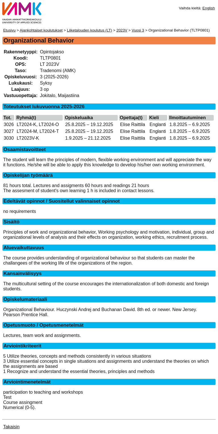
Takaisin (11, 426)
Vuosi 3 (138, 30)
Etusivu (9, 30)
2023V (121, 30)
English (208, 8)
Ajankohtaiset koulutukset (41, 30)
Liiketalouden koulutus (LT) (89, 30)
